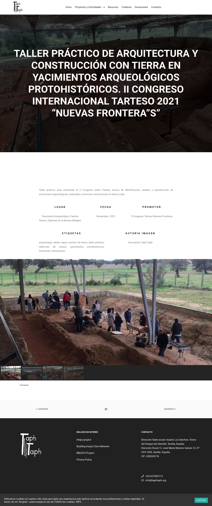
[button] (5, 312)
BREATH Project (85, 453)
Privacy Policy (84, 459)
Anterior (42, 409)
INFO (78, 501)
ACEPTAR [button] (201, 500)
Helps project (84, 439)
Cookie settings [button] (183, 500)
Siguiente (170, 409)
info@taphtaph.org (153, 480)
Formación (24, 385)
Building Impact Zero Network (93, 446)
